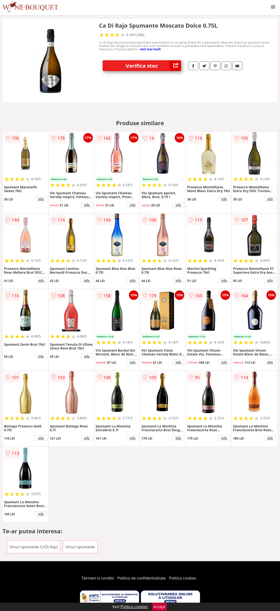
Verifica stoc (153, 65)
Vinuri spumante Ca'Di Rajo (34, 546)
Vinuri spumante (80, 546)
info (41, 199)
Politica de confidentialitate (141, 578)
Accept (159, 606)
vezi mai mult (150, 49)
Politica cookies (182, 578)
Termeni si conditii (97, 578)
